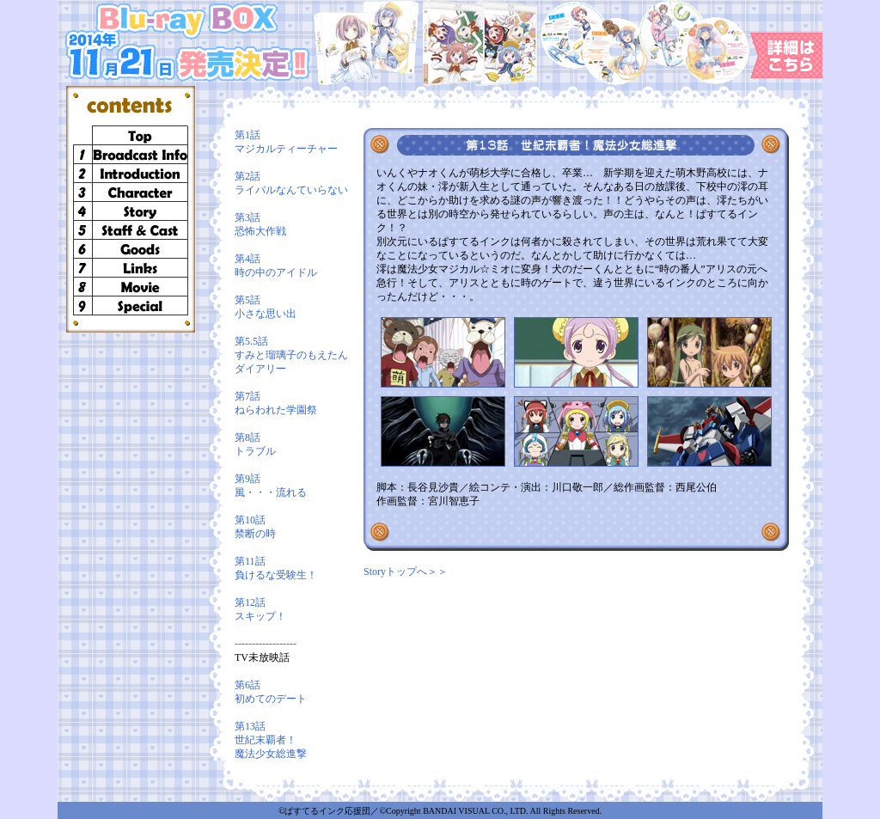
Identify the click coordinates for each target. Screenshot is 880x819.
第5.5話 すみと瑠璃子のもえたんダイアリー (291, 355)
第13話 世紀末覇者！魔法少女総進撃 (271, 740)
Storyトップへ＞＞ (406, 571)
